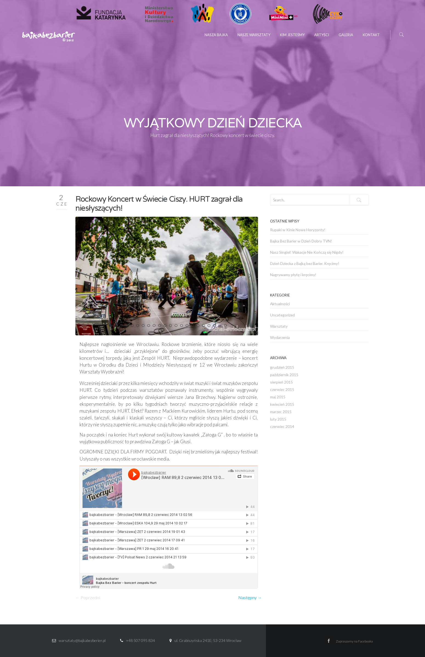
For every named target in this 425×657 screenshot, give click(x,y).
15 (187, 325)
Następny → (250, 597)
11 (165, 325)
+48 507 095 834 (140, 640)
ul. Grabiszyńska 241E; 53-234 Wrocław (207, 640)
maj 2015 (277, 397)
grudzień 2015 (282, 367)
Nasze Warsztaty (253, 35)
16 (192, 325)
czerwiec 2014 (282, 426)
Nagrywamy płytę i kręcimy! (293, 274)
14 (181, 325)
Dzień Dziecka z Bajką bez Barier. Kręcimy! (304, 263)
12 (170, 325)
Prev (86, 275)
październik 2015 (284, 374)
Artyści (321, 35)
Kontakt (371, 35)
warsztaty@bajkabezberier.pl (82, 640)
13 (176, 325)
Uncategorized (282, 315)
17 (198, 325)
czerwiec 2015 (282, 389)
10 (159, 325)
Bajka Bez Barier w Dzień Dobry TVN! (301, 241)
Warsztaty (279, 326)
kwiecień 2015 (282, 404)
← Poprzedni (87, 597)
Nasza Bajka (216, 35)
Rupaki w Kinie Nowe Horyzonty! (297, 229)
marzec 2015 (280, 411)
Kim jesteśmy (292, 35)
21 (220, 325)
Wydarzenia (280, 337)
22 (225, 325)
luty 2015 (278, 419)
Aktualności (280, 303)
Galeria (346, 35)
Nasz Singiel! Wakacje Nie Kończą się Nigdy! (307, 252)
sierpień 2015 (281, 382)
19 (209, 325)
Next (249, 275)
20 (214, 325)
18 (203, 325)
